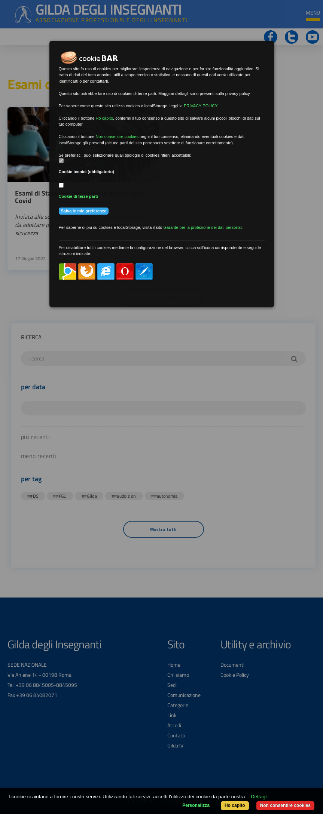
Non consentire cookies (285, 805)
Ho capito (235, 805)
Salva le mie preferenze (84, 211)
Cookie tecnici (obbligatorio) (87, 171)
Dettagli (259, 796)
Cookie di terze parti (78, 196)
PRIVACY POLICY (200, 106)
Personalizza (196, 805)
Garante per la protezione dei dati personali (203, 227)
